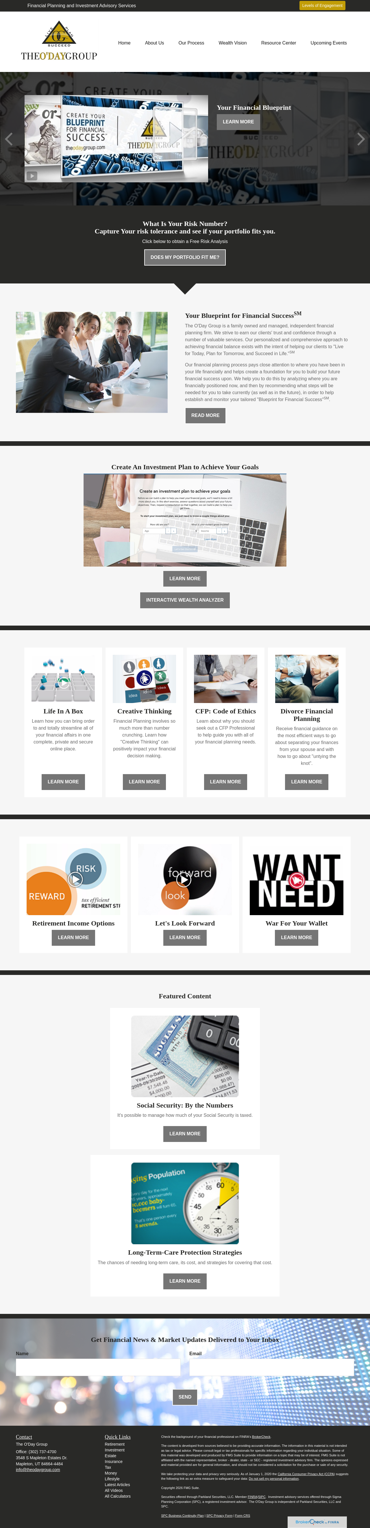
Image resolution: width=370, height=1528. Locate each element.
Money (111, 1473)
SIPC (262, 1497)
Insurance (114, 1461)
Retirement (115, 1444)
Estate (110, 1455)
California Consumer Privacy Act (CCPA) (306, 1474)
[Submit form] (185, 1397)
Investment (115, 1450)
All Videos (114, 1490)
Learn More (238, 121)
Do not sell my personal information (274, 1478)
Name (22, 1353)
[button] (154, 41)
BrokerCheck (261, 1436)
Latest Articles (117, 1484)
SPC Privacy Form (219, 1515)
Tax (108, 1467)
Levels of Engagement (322, 5)
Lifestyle (112, 1479)
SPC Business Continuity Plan (182, 1515)
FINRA (252, 1497)
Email (195, 1353)
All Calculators (118, 1496)
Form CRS (242, 1515)
